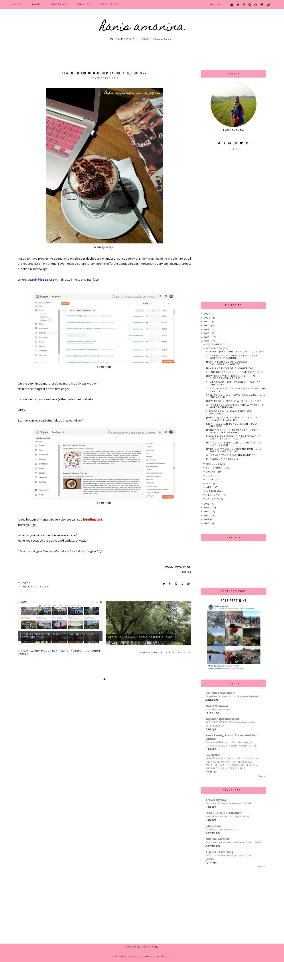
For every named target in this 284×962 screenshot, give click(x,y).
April (210, 487)
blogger (30, 586)
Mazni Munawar (216, 706)
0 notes (24, 583)
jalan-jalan (213, 826)
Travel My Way (215, 800)
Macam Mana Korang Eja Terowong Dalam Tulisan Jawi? (233, 437)
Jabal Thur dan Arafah (218, 709)
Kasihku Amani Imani (220, 693)
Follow (233, 149)
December (214, 344)
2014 (207, 507)
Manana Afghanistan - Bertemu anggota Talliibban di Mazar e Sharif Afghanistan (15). (231, 743)
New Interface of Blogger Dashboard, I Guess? (227, 363)
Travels (83, 4)
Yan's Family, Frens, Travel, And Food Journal (231, 737)
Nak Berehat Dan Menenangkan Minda (228, 803)
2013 (207, 511)
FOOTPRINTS (59, 4)
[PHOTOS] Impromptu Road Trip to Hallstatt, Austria (231, 418)
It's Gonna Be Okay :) (222, 459)
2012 (207, 515)
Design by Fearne (158, 956)
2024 (207, 314)
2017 (207, 337)
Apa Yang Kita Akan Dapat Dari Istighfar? (140, 637)
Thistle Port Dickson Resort (221, 829)
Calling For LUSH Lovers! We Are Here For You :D (235, 396)
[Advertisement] (142, 53)
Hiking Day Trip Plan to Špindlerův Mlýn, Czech (233, 443)
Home (17, 4)
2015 (207, 504)
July (210, 475)
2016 (207, 341)
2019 (207, 329)
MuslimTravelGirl (217, 839)
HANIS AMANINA (142, 27)
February (214, 495)
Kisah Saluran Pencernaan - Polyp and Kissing (233, 425)
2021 (207, 321)
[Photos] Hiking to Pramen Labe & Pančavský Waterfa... (232, 431)
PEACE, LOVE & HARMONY (223, 813)
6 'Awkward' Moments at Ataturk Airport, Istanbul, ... (232, 356)
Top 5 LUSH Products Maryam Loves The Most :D (236, 389)
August (212, 471)
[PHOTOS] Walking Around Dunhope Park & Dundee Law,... (233, 450)
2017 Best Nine (233, 600)
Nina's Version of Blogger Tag (164, 652)
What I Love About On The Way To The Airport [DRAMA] (235, 406)
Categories (108, 4)
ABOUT (36, 4)
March (211, 491)
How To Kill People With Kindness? (234, 401)
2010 (207, 523)
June (210, 479)
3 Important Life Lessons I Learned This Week (233, 383)
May (209, 483)
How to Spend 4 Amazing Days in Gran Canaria (228, 857)
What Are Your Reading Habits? (230, 455)
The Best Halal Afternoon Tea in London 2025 (233, 842)
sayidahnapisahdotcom (222, 719)
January (213, 499)
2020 (207, 325)
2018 (207, 333)
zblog (44, 586)
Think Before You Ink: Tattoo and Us (234, 372)
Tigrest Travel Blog (219, 852)
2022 (207, 318)
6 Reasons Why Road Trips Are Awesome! (229, 412)
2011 (207, 519)
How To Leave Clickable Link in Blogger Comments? (230, 377)
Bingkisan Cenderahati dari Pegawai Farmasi (231, 696)
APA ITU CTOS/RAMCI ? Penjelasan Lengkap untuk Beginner (230, 724)
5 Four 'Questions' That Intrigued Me (235, 351)
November (214, 348)
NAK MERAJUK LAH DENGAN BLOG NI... (228, 816)
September (215, 467)
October (213, 464)
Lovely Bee (213, 755)
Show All (262, 776)
